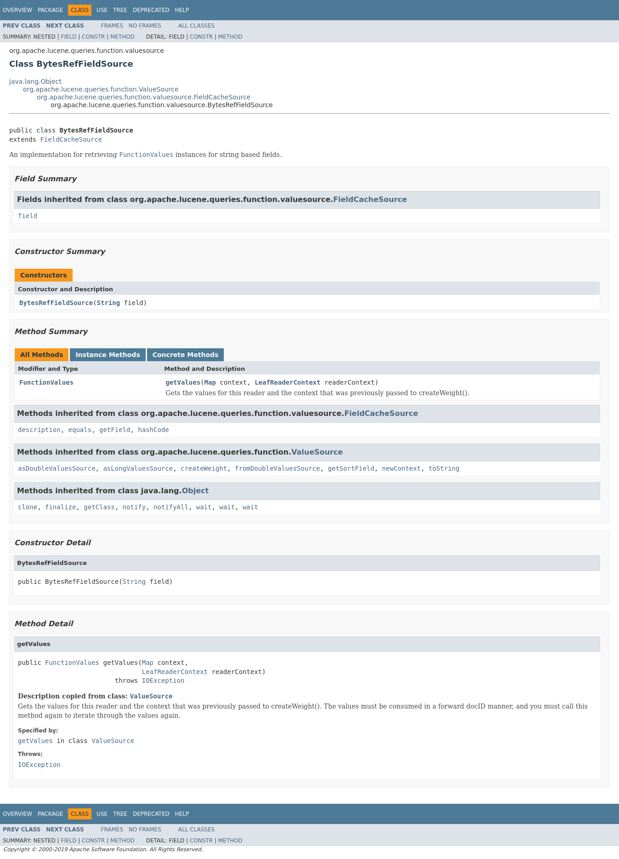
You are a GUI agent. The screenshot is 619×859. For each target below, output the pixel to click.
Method (122, 37)
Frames (112, 26)
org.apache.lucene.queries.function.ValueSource (101, 89)
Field (68, 37)
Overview (17, 10)
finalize (60, 507)
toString (444, 468)
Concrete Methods (186, 354)
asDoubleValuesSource (57, 468)
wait (204, 507)
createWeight (204, 468)
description (39, 429)
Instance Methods (107, 354)
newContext (401, 468)
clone (27, 507)
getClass (99, 507)
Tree (120, 10)
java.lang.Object (35, 81)
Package (50, 10)
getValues (182, 382)
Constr (93, 37)
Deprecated (151, 10)
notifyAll (170, 507)
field (27, 215)
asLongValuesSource (138, 468)
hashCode (153, 429)
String (108, 302)
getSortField (351, 468)
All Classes (196, 26)
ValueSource (317, 452)
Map (210, 382)
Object (195, 490)
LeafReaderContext (287, 382)
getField (114, 429)
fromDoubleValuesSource (277, 468)
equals (80, 429)
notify (134, 507)
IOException (163, 680)
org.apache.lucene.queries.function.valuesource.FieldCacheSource (143, 97)
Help (182, 10)
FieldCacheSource (71, 139)
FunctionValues (46, 382)
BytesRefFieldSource (56, 302)
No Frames (145, 26)
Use (102, 10)
